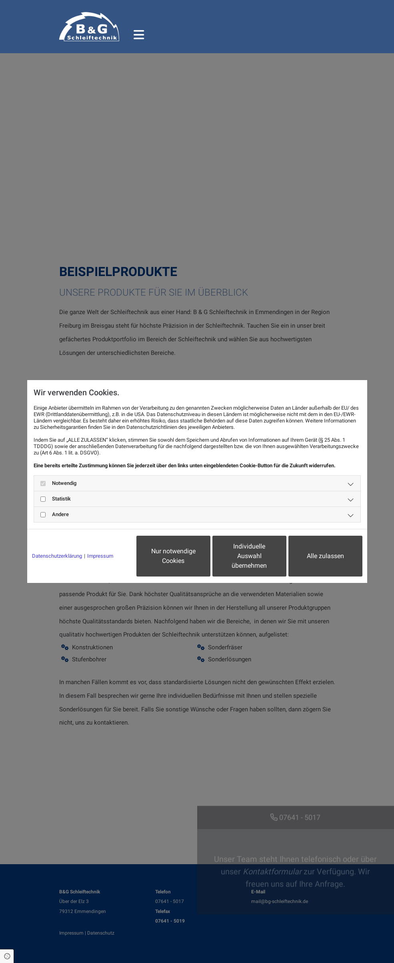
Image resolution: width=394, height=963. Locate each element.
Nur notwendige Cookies (173, 556)
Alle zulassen (325, 556)
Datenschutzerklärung (57, 556)
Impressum (100, 556)
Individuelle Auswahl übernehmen (249, 556)
